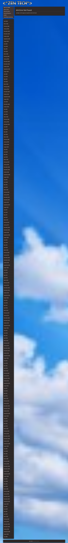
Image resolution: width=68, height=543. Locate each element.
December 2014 (7, 287)
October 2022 (6, 106)
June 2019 (6, 152)
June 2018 (6, 182)
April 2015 (6, 277)
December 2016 (7, 227)
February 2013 (6, 343)
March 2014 (6, 310)
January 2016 (6, 255)
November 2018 (7, 169)
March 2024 (6, 84)
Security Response (54, 3)
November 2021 (7, 124)
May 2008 (5, 483)
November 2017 (7, 199)
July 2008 (5, 478)
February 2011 (6, 400)
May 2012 (5, 365)
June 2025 (6, 46)
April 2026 (6, 21)
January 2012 (6, 375)
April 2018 (6, 187)
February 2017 (6, 222)
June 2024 (6, 76)
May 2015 (5, 275)
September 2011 (7, 383)
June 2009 (6, 451)
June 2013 (6, 333)
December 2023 (7, 91)
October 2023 (6, 94)
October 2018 (6, 172)
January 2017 (6, 224)
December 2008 (7, 466)
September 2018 (7, 174)
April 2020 (6, 134)
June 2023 (6, 101)
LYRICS (52, 3)
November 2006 (7, 526)
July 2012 (5, 360)
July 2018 (5, 179)
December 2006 (7, 524)
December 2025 (7, 31)
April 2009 (6, 456)
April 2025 (6, 51)
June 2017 (6, 212)
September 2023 (7, 96)
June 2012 (6, 363)
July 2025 (5, 43)
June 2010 (6, 421)
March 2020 (6, 136)
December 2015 (7, 257)
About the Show (50, 3)
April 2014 (6, 307)
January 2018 (6, 194)
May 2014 (5, 305)
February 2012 (6, 373)
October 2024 (6, 66)
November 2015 (7, 260)
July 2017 (5, 209)
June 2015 (6, 272)
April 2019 (6, 157)
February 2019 (6, 162)
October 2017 (6, 202)
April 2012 (6, 368)
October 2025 (6, 36)
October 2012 (6, 353)
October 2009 (6, 441)
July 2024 (5, 74)
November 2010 (7, 408)
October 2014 (6, 292)
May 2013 (5, 335)
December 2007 (7, 496)
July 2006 (5, 536)
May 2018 (5, 184)
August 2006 (6, 534)
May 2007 (5, 511)
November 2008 (7, 468)
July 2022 (5, 109)
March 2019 (6, 159)
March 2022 (6, 116)
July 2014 (5, 300)
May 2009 (5, 453)
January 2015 (6, 285)
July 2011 (5, 388)
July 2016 (5, 240)
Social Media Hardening (57, 3)
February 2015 (6, 282)
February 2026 (6, 26)
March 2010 (6, 428)
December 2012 (7, 348)
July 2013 (5, 330)
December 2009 (7, 436)
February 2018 (6, 192)
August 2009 (6, 446)
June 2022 (6, 111)
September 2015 (7, 265)
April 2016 (6, 247)
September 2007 (7, 501)
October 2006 (6, 529)
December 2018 (7, 167)
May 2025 (5, 48)
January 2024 (6, 89)
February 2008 (6, 491)
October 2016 (6, 232)
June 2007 (6, 509)
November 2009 (7, 438)
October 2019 (6, 144)
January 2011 (6, 403)
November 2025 (7, 33)
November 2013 (7, 320)
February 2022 (6, 119)
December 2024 (7, 61)
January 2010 (6, 433)
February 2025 (6, 56)
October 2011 (6, 380)
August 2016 (6, 237)
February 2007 (6, 519)
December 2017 (7, 197)
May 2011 (5, 393)
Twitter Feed (63, 3)
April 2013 (6, 338)
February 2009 (6, 461)
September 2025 (7, 38)
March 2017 (6, 219)
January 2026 (6, 28)
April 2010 (6, 426)
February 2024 (6, 86)
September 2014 (7, 295)
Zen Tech (31, 541)
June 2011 (6, 390)
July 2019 (5, 149)
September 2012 (7, 355)
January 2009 (6, 463)
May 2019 (5, 154)
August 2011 (6, 385)
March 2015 (6, 280)
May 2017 (5, 214)
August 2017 (6, 207)
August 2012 (6, 358)
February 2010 (6, 431)
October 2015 (6, 262)
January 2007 (6, 521)
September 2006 (7, 531)
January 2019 (6, 164)
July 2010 (5, 418)
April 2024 (6, 81)
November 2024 (7, 64)
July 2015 (5, 270)
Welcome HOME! (61, 3)
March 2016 (6, 250)
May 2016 (5, 245)
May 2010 (5, 423)
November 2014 (7, 290)
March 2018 (6, 189)
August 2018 (6, 177)
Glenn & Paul (59, 3)
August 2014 (6, 297)
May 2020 (5, 131)
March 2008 (6, 488)
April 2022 (6, 114)
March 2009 (6, 458)
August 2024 (6, 71)
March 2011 (6, 398)
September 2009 (7, 443)
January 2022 (6, 121)
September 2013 (7, 325)
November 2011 (7, 378)
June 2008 (6, 481)
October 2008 (6, 471)
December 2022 (7, 104)
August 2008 (6, 476)
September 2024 (7, 69)
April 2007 (6, 514)
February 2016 (6, 252)
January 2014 (6, 315)
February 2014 (6, 312)
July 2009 (5, 448)
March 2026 (6, 23)
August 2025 (6, 41)
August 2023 (6, 99)
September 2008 (7, 473)
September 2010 (7, 413)
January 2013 (6, 345)
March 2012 (6, 370)
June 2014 (6, 302)
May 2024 (5, 79)
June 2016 (6, 242)
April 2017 (6, 217)
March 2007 (6, 516)
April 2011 (6, 395)
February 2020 (6, 139)
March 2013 (6, 340)
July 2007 (5, 506)
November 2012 (7, 350)
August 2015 (6, 267)
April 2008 (6, 486)
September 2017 (7, 204)
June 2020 (6, 129)
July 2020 (5, 126)
